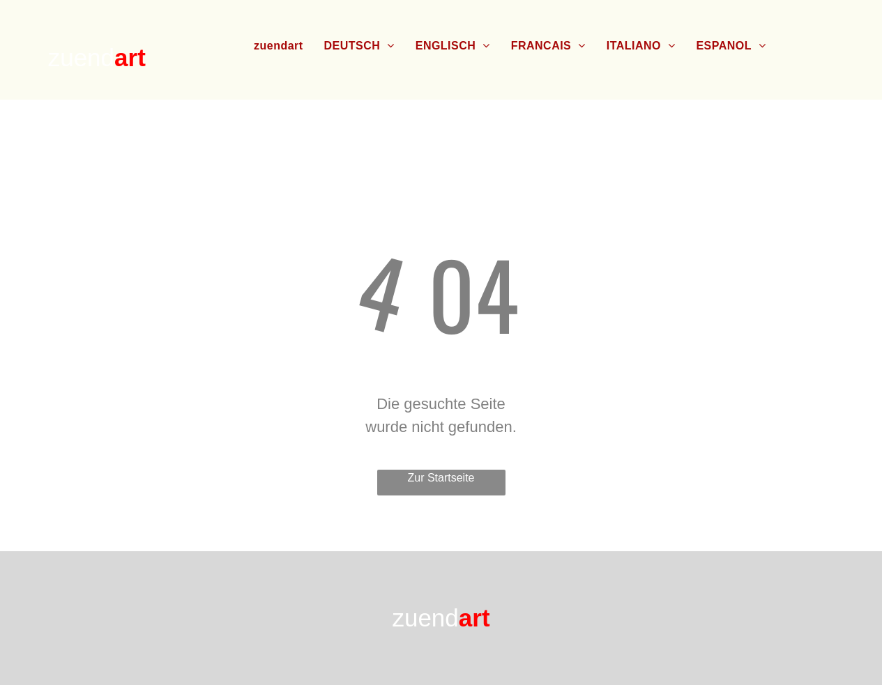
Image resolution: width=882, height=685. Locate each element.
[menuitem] (278, 46)
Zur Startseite (440, 478)
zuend (81, 57)
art (130, 57)
